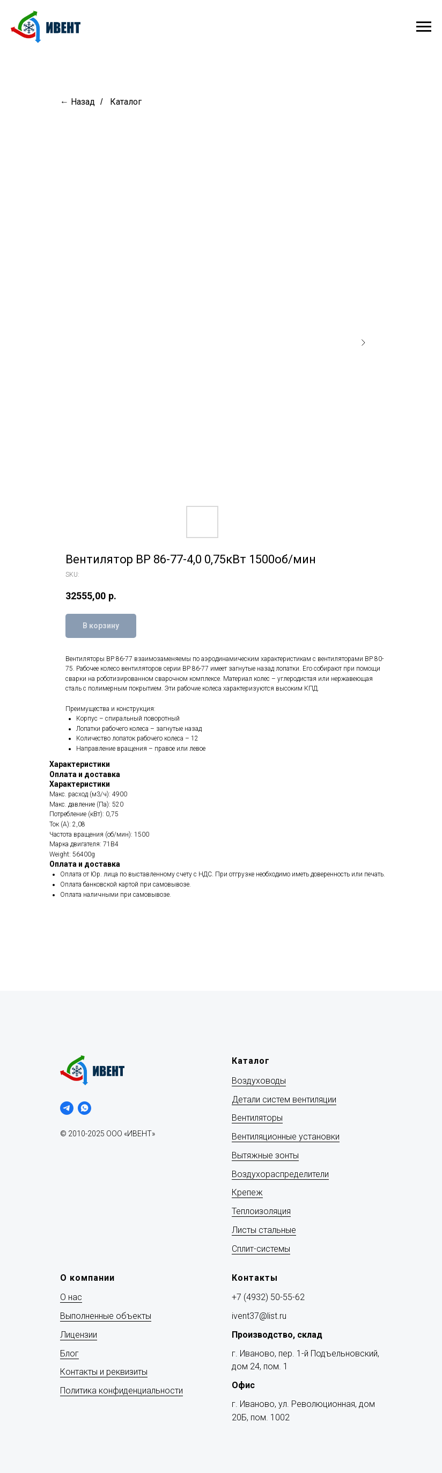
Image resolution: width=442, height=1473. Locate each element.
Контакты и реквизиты (104, 1372)
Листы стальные (264, 1230)
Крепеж (247, 1192)
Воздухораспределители (280, 1174)
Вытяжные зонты (265, 1155)
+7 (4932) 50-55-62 (268, 1297)
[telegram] (66, 1108)
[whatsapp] (84, 1108)
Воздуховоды (259, 1081)
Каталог (126, 102)
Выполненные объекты (105, 1316)
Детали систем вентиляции (284, 1099)
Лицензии (78, 1335)
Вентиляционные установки (286, 1136)
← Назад (77, 102)
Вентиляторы (257, 1118)
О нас (71, 1297)
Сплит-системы (261, 1249)
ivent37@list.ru (259, 1316)
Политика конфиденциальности (121, 1390)
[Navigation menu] (423, 26)
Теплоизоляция (261, 1211)
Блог (69, 1353)
